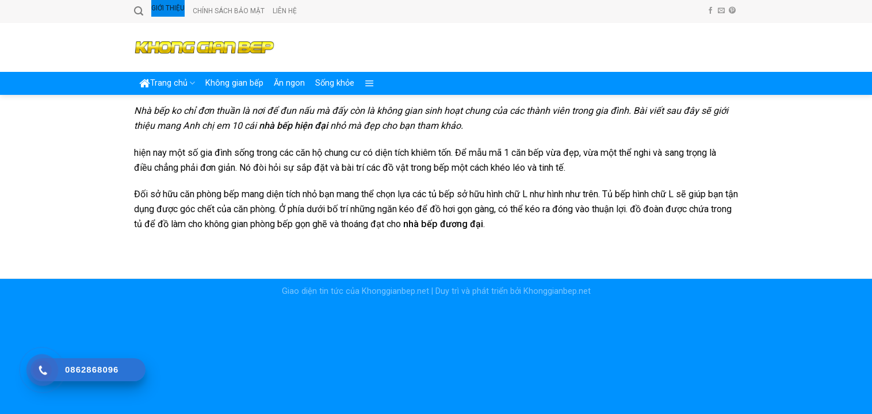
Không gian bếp (234, 83)
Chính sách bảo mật (229, 11)
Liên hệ (285, 11)
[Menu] (369, 83)
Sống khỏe (334, 83)
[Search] (138, 11)
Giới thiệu (168, 8)
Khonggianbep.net (395, 291)
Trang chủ (167, 83)
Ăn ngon (289, 83)
